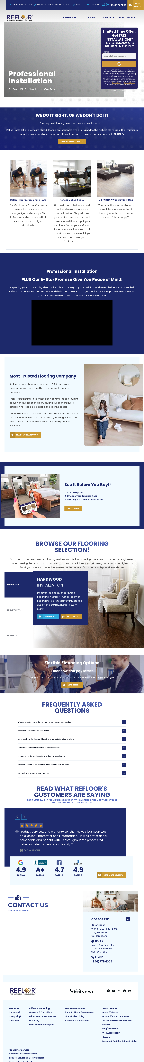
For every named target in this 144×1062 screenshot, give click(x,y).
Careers (106, 1037)
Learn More (46, 627)
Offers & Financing (39, 1008)
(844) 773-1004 (101, 961)
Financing (34, 1020)
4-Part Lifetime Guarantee (115, 1016)
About (77, 5)
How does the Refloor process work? (72, 731)
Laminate (108, 17)
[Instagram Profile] (119, 990)
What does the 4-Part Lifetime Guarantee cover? (72, 748)
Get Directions (99, 936)
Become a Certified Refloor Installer (119, 1041)
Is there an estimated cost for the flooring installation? (72, 756)
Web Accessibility (111, 1032)
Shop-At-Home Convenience (79, 1012)
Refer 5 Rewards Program (41, 1024)
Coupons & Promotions (40, 1012)
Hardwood (69, 17)
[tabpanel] (88, 603)
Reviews (106, 1024)
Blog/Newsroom (110, 1028)
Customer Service (19, 1049)
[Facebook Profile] (108, 990)
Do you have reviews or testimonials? (72, 773)
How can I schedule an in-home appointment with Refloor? (72, 765)
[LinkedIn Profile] (130, 990)
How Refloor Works (75, 1008)
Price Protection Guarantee (42, 1016)
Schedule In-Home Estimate (23, 1053)
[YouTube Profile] (114, 990)
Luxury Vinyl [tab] (14, 610)
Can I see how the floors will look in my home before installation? (72, 739)
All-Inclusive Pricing (74, 1016)
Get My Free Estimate (72, 141)
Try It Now (73, 508)
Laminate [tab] (12, 616)
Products (14, 1008)
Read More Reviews (110, 875)
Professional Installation (77, 1020)
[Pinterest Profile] (124, 990)
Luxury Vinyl (90, 17)
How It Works (127, 17)
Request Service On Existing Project (51, 5)
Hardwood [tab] (13, 603)
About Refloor (110, 1008)
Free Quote (134, 5)
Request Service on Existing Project (26, 1057)
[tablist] (18, 610)
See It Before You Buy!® (21, 5)
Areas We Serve (110, 1012)
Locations (93, 5)
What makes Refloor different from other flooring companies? (72, 722)
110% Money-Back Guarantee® (117, 1020)
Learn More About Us (24, 435)
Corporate (110, 919)
